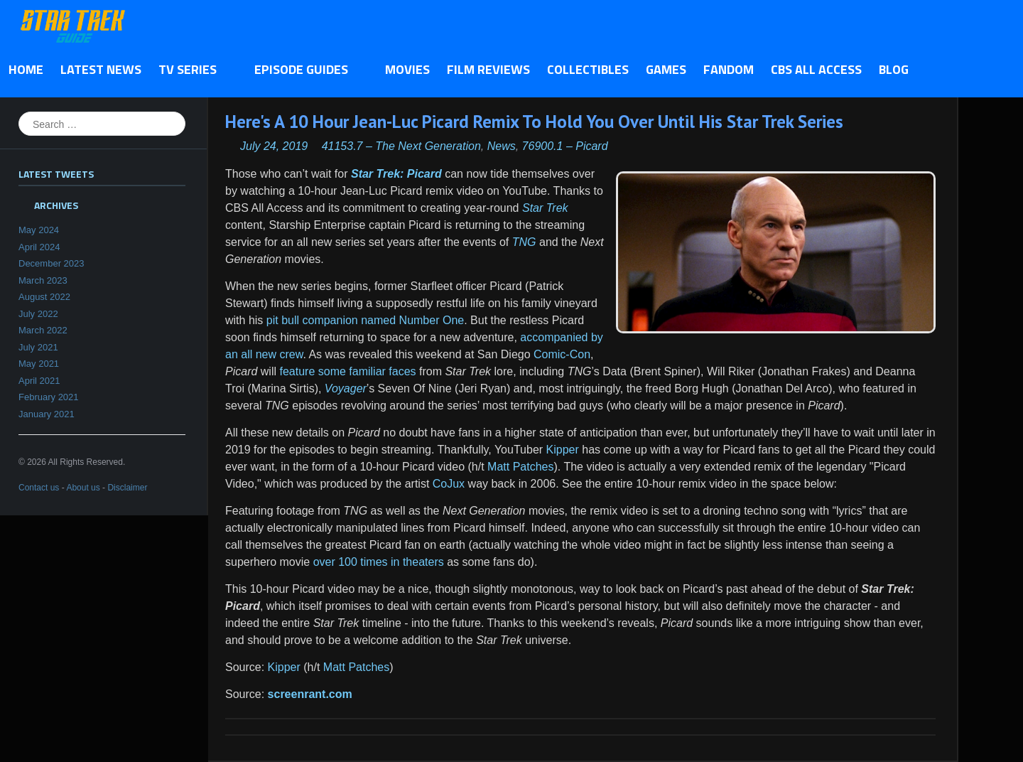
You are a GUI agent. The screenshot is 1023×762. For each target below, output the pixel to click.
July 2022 (38, 313)
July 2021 (38, 347)
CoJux (449, 484)
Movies (407, 69)
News (501, 146)
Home (26, 69)
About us (82, 488)
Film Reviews (488, 69)
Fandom (728, 69)
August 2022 (44, 296)
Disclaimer (127, 488)
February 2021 (48, 397)
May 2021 (38, 363)
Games (666, 69)
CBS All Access (816, 69)
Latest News (100, 69)
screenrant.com (310, 694)
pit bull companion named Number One (365, 320)
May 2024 (38, 230)
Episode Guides (305, 70)
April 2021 (39, 380)
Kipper (562, 450)
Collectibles (588, 69)
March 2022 (42, 330)
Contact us (38, 488)
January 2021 (46, 414)
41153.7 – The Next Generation (401, 146)
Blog (894, 69)
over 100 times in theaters (378, 562)
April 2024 (39, 247)
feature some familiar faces (347, 371)
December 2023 (51, 263)
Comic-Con (562, 354)
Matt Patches (520, 467)
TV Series (191, 70)
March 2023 (42, 280)
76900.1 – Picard (565, 146)
